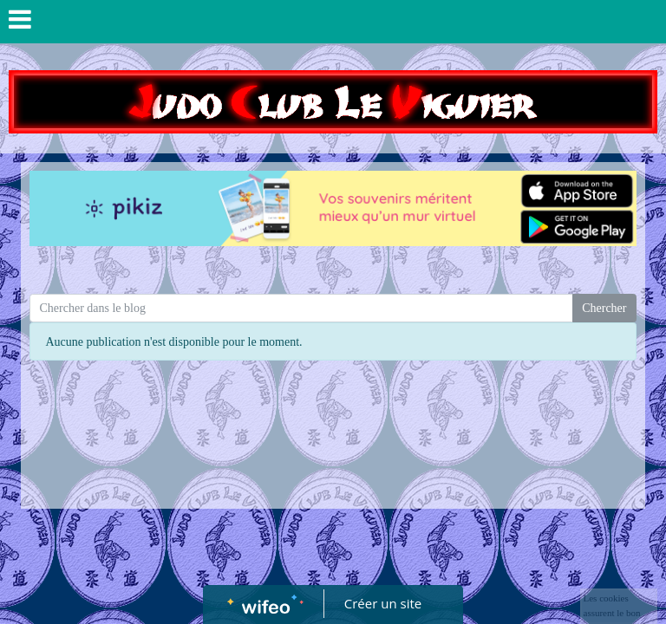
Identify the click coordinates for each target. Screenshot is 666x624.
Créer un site (382, 603)
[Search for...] (301, 308)
